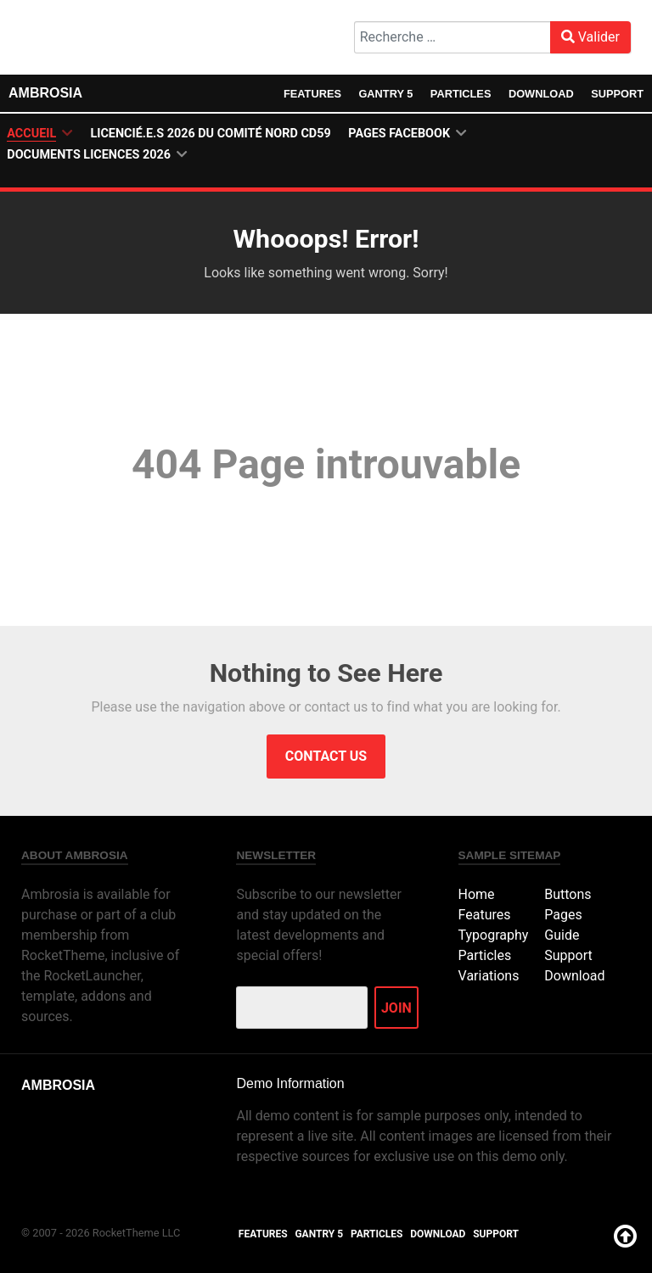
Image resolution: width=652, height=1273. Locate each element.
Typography (493, 935)
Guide (561, 935)
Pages (563, 915)
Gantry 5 (385, 93)
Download (541, 93)
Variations (489, 976)
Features (312, 93)
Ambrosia (45, 93)
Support (617, 93)
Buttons (567, 894)
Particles (461, 93)
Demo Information (290, 1083)
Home (476, 894)
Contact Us (326, 756)
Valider (590, 37)
